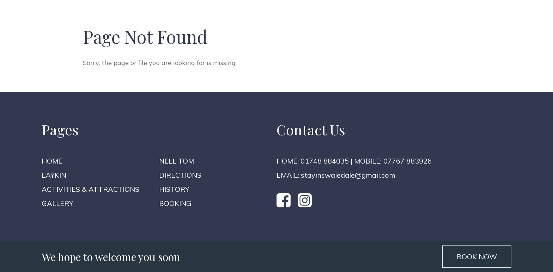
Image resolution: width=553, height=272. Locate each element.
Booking (175, 203)
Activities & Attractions (90, 189)
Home (52, 160)
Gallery (57, 203)
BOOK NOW (477, 256)
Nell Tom (176, 160)
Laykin (54, 175)
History (174, 189)
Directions (180, 175)
